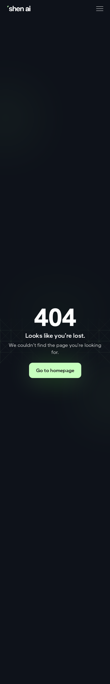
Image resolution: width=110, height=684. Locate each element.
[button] (98, 9)
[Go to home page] (19, 8)
